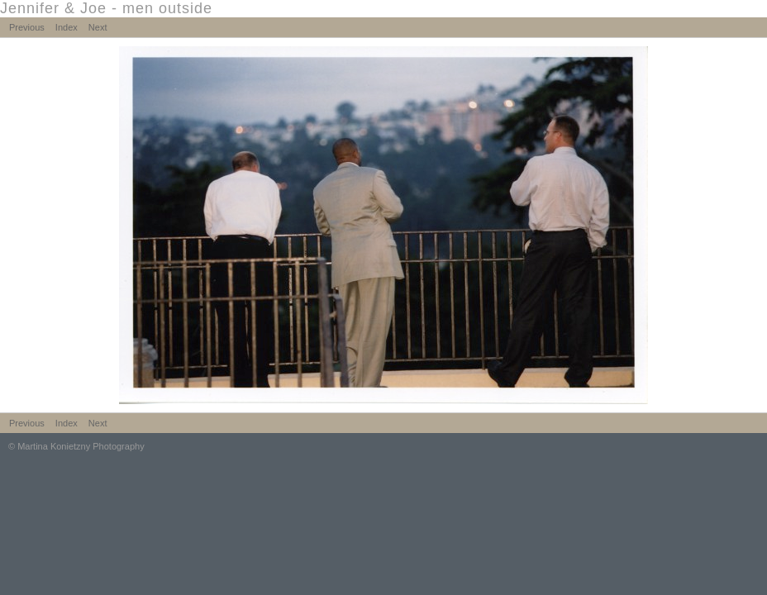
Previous (27, 27)
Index (66, 27)
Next (97, 27)
